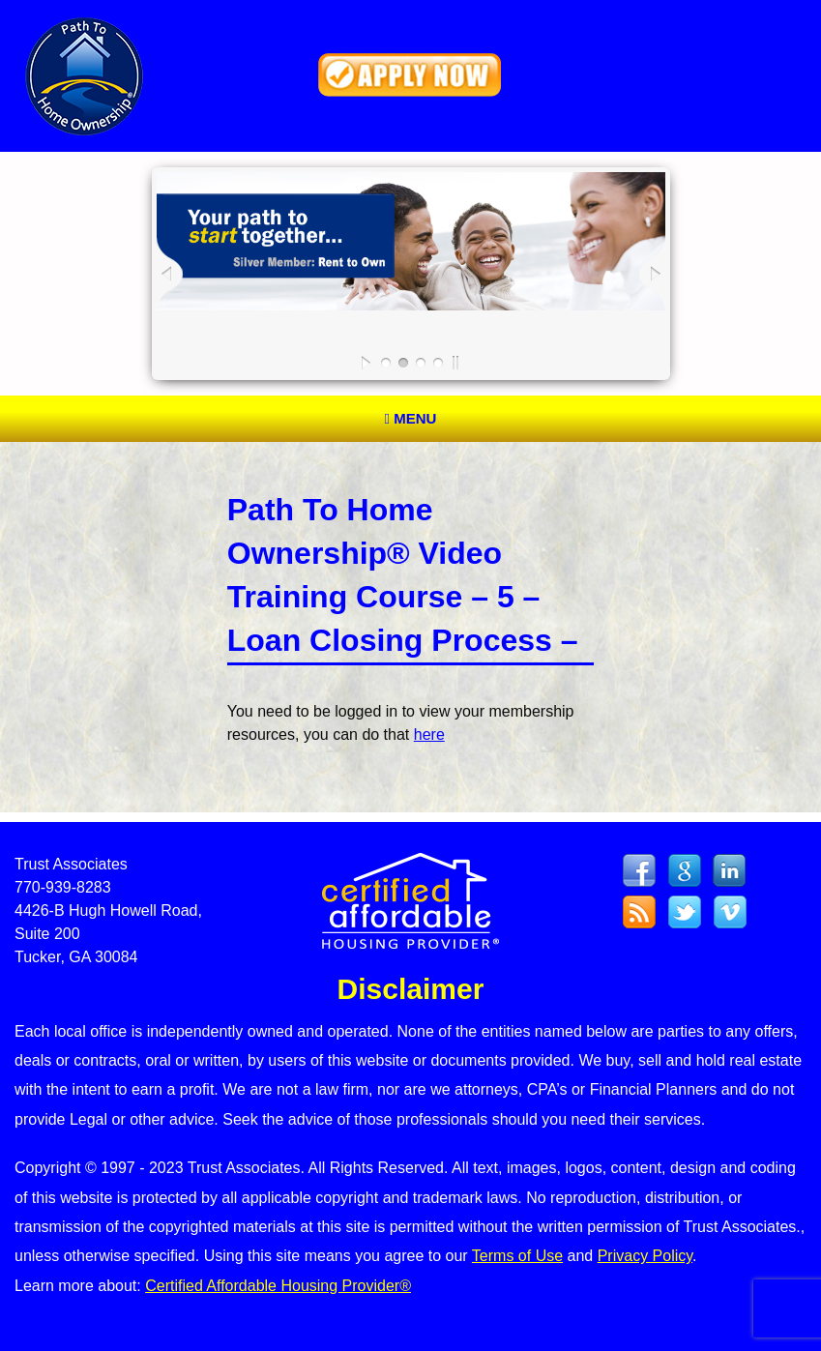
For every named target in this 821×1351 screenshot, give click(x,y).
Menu (411, 418)
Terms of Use (517, 1256)
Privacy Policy (645, 1256)
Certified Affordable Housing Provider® (278, 1286)
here (429, 734)
